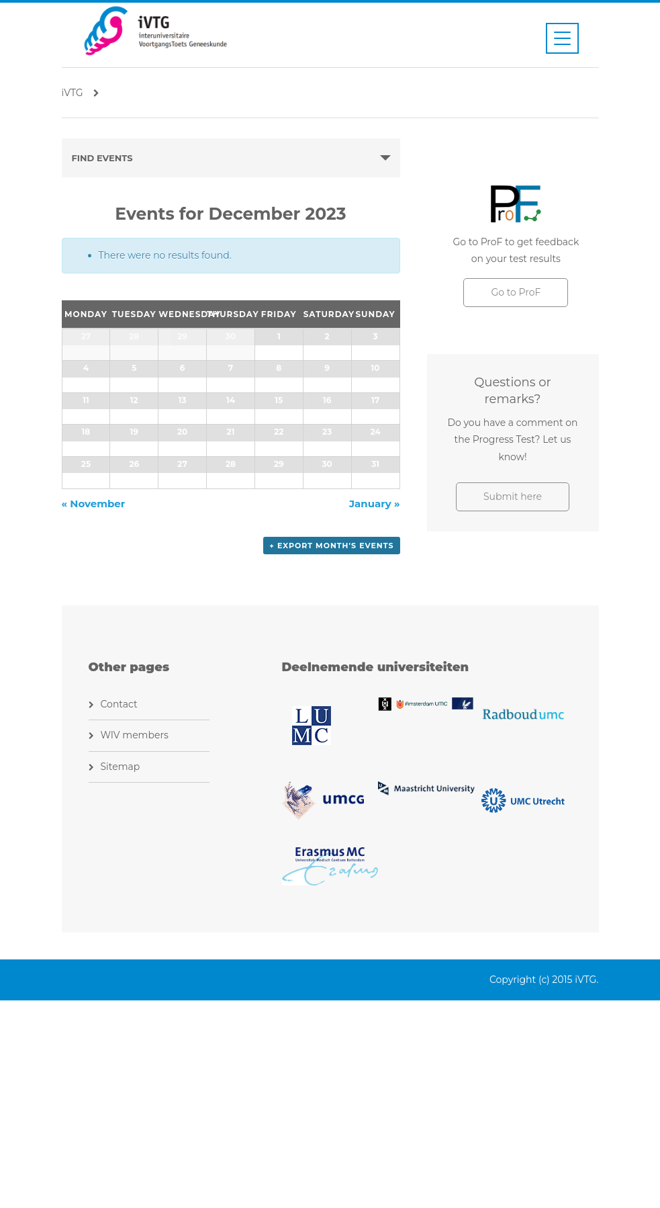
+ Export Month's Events (331, 755)
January (374, 713)
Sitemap (120, 973)
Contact (119, 912)
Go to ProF (515, 292)
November (94, 713)
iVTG (80, 93)
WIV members (135, 943)
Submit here (512, 496)
